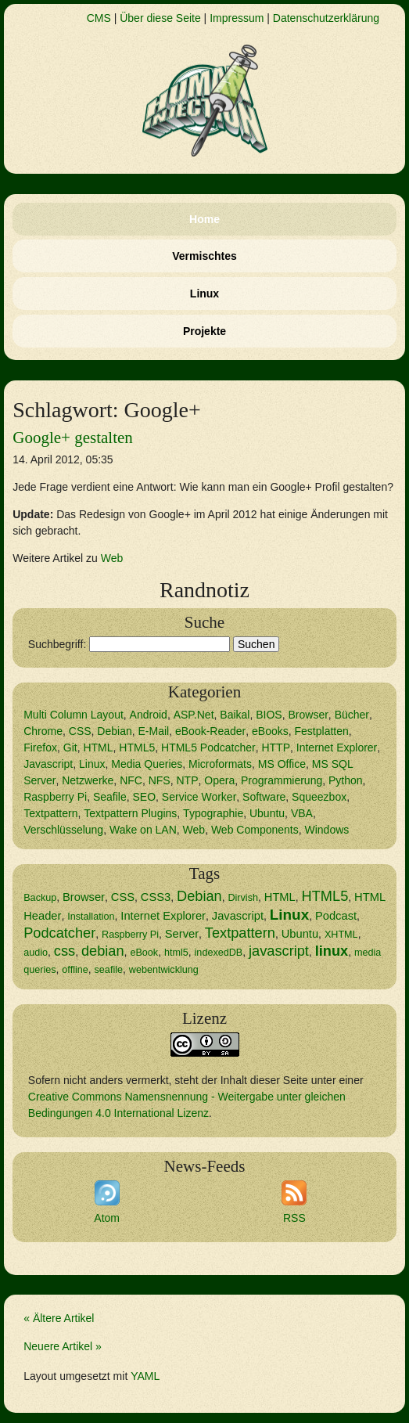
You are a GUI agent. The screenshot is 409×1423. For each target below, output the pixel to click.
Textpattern (50, 813)
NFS (159, 780)
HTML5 (137, 747)
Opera (219, 780)
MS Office (282, 764)
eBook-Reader (210, 731)
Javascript (48, 764)
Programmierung (281, 780)
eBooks (270, 731)
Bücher (352, 714)
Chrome (43, 731)
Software (263, 797)
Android (148, 714)
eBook (144, 952)
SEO (144, 797)
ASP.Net (194, 714)
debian (102, 951)
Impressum (237, 18)
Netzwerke (87, 780)
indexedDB (219, 952)
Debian (114, 731)
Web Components (255, 829)
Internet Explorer (337, 747)
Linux (204, 293)
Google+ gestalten (73, 437)
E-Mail (154, 731)
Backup (39, 897)
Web (112, 558)
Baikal (234, 714)
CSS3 (155, 897)
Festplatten (322, 731)
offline (75, 969)
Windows (327, 829)
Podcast (336, 916)
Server (182, 934)
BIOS (269, 714)
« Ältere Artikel (58, 1318)
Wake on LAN (143, 829)
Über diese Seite (160, 18)
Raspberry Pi (55, 797)
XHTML (341, 934)
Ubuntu (267, 813)
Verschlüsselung (63, 829)
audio (35, 952)
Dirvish (243, 897)
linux (331, 951)
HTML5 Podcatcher (208, 747)
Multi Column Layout (73, 714)
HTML (98, 747)
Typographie (213, 813)
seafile (109, 969)
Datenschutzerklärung (326, 18)
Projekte (204, 331)
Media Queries (146, 764)
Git (70, 747)
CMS (99, 18)
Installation (90, 916)
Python (345, 780)
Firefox (40, 747)
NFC (131, 780)
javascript (279, 951)
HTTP (275, 747)
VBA (302, 813)
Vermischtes (204, 256)
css (64, 951)
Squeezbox (319, 797)
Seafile (110, 797)
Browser (308, 714)
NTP (187, 780)
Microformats (220, 764)
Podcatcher (59, 933)
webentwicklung (164, 969)
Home (204, 219)
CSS (80, 731)
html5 (176, 952)
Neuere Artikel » (62, 1346)
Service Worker (199, 797)
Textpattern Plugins (130, 813)
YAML (145, 1376)
